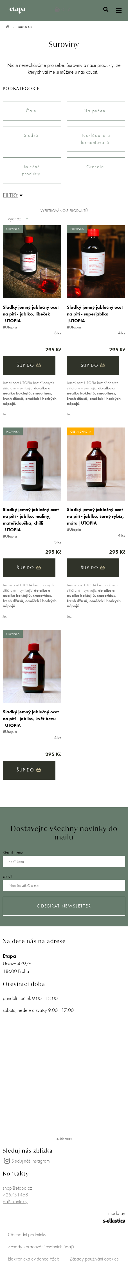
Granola (95, 167)
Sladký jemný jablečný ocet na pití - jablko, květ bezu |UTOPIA (31, 718)
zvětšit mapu (64, 1138)
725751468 (15, 1194)
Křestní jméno (13, 852)
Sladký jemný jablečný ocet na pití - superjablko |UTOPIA (95, 314)
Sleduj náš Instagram (26, 1160)
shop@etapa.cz (17, 1188)
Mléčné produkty (32, 170)
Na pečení (96, 111)
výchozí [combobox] (15, 218)
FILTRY (10, 195)
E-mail (7, 876)
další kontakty (15, 1201)
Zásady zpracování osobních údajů (41, 1246)
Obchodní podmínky (27, 1234)
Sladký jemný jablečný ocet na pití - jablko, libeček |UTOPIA (31, 314)
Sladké (32, 135)
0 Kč (62, 9)
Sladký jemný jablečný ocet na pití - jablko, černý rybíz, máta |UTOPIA (95, 516)
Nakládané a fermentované (96, 138)
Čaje (32, 111)
